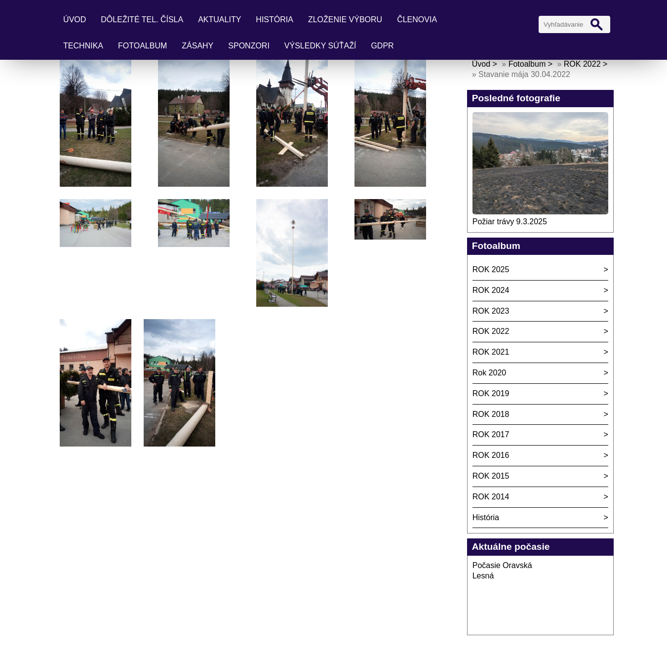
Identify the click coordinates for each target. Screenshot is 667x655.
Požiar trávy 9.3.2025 (509, 221)
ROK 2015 (491, 476)
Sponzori (249, 45)
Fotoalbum (142, 45)
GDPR (382, 45)
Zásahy (197, 45)
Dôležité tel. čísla (142, 19)
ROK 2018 (491, 414)
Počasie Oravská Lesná (502, 570)
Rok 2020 (489, 372)
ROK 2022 (582, 64)
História (274, 19)
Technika (83, 45)
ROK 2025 (491, 269)
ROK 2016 (491, 455)
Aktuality (219, 19)
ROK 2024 (491, 290)
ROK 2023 (491, 311)
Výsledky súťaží (320, 45)
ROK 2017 (491, 434)
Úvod (74, 19)
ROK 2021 (491, 352)
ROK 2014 (491, 496)
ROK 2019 (491, 393)
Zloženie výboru (345, 19)
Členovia (417, 19)
